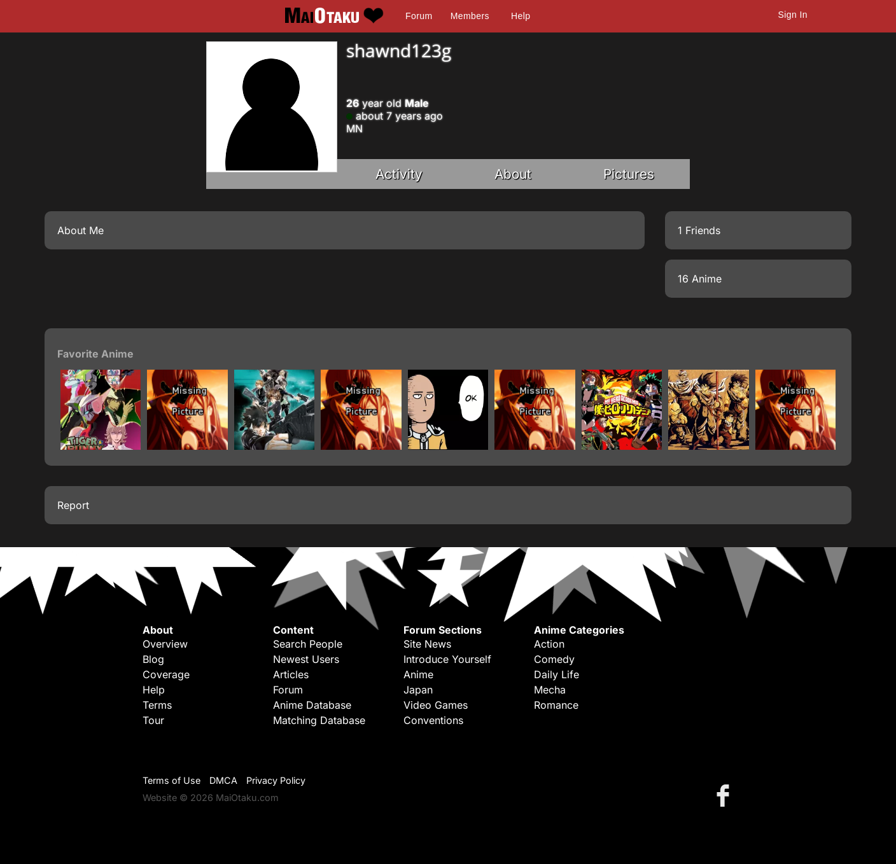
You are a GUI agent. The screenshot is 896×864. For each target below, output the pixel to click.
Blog (153, 659)
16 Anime (700, 278)
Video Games (435, 705)
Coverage (166, 674)
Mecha (550, 689)
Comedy (554, 659)
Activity (399, 174)
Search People (307, 644)
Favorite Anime (95, 353)
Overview (165, 644)
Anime (418, 674)
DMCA (223, 780)
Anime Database (312, 705)
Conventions (433, 720)
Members (470, 16)
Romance (556, 705)
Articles (291, 674)
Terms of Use (171, 780)
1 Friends (699, 230)
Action (549, 644)
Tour (153, 720)
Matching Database (319, 720)
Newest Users (306, 659)
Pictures (628, 174)
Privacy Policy (275, 780)
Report (73, 505)
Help (520, 16)
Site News (427, 644)
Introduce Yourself (447, 659)
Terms (157, 705)
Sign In (793, 15)
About (512, 174)
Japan (418, 689)
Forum (418, 16)
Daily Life (556, 674)
